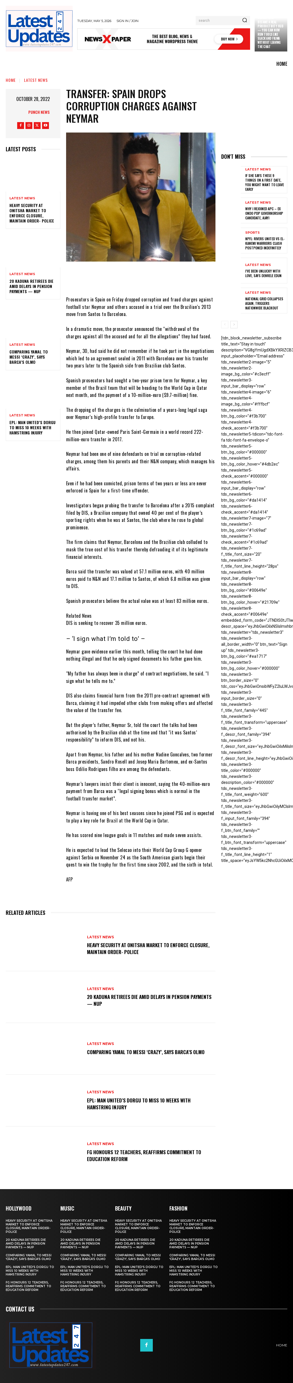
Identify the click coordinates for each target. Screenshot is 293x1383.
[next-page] (233, 324)
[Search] (244, 20)
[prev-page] (224, 324)
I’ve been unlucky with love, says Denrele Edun (263, 273)
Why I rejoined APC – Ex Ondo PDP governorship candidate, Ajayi (264, 213)
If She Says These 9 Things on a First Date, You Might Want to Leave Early (264, 182)
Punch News (39, 112)
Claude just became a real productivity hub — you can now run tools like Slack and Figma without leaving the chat (270, 32)
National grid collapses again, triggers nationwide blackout (264, 303)
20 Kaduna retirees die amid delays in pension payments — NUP (31, 286)
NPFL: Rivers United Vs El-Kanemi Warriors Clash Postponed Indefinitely (264, 243)
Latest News (36, 80)
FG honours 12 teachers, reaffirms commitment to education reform (147, 1155)
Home (11, 80)
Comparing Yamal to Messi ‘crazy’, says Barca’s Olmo (28, 357)
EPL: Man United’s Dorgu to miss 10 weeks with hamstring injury (32, 427)
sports (252, 232)
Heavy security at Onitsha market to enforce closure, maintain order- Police (31, 213)
